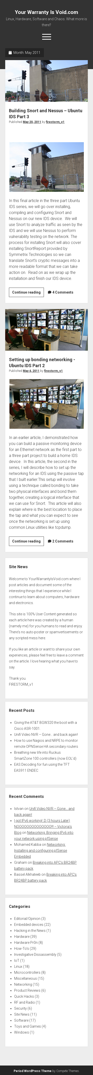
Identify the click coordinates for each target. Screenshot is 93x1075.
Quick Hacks (24, 996)
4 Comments (62, 292)
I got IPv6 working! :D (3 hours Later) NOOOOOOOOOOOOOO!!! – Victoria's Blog (43, 827)
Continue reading (28, 293)
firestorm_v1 (55, 122)
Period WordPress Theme (33, 1071)
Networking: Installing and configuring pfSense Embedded (40, 851)
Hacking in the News (30, 931)
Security (20, 1008)
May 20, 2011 (32, 122)
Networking (23, 984)
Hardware (22, 937)
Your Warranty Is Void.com (46, 12)
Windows (21, 1032)
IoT (16, 961)
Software (21, 1020)
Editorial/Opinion (27, 919)
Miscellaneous (25, 978)
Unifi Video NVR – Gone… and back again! (46, 735)
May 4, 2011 (31, 371)
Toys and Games (27, 1026)
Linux (18, 966)
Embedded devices (28, 925)
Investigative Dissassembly (35, 955)
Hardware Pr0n (26, 943)
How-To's (21, 949)
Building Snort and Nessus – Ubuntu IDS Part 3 (46, 81)
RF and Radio (24, 1002)
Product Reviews (27, 990)
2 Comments (62, 541)
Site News (22, 1014)
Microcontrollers (27, 972)
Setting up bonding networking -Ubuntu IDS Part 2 (46, 330)
